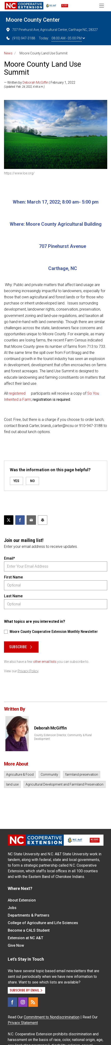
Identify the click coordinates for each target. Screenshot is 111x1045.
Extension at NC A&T (25, 938)
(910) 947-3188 (20, 38)
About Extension (22, 900)
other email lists (44, 662)
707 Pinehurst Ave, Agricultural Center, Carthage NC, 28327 (52, 29)
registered (17, 393)
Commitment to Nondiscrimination (51, 1017)
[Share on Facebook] (20, 520)
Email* (9, 558)
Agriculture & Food (20, 774)
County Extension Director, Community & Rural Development (63, 737)
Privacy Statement (23, 1022)
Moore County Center (33, 19)
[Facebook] (12, 1002)
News (8, 53)
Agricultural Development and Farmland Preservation (64, 784)
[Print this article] (42, 520)
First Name (13, 577)
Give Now (16, 945)
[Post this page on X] (8, 520)
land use (12, 784)
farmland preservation (81, 774)
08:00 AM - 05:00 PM (68, 38)
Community (49, 774)
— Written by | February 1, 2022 (39, 82)
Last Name (13, 596)
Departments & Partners (28, 915)
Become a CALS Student (29, 930)
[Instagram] (23, 1002)
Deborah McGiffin (35, 82)
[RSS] (33, 1002)
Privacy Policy (28, 671)
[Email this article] (31, 520)
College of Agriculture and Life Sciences (43, 923)
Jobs (12, 908)
